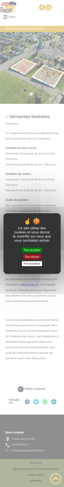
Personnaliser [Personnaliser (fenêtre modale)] (32, 263)
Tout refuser (32, 256)
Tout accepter (32, 250)
